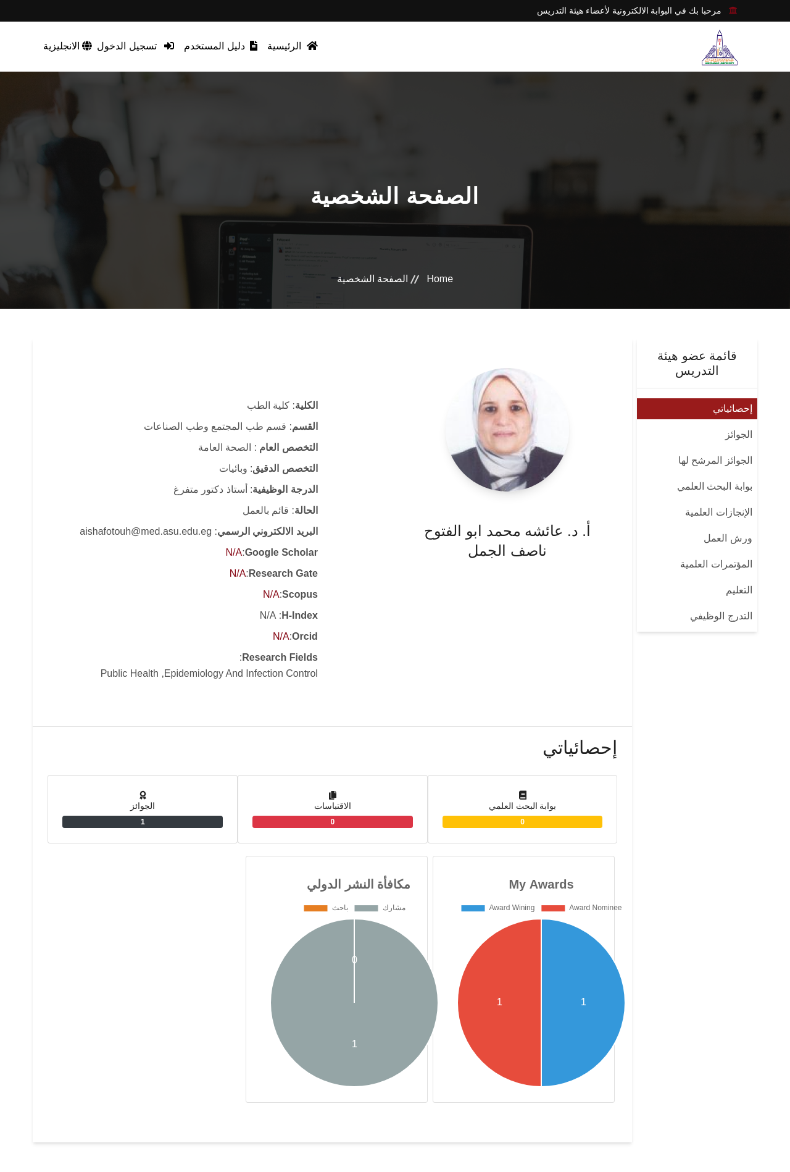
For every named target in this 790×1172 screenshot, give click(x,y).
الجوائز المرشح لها (715, 460)
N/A (234, 552)
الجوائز (738, 434)
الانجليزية (67, 46)
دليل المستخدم (220, 46)
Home (439, 279)
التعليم (739, 590)
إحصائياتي (732, 408)
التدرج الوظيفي (721, 616)
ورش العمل (728, 538)
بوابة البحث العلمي (714, 486)
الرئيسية (292, 46)
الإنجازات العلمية (718, 512)
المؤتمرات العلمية (716, 564)
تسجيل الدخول (135, 46)
